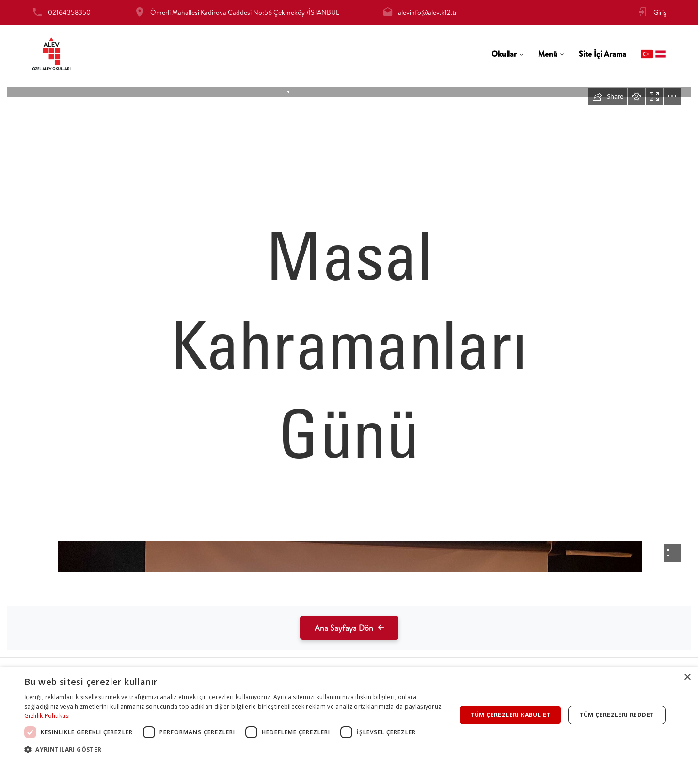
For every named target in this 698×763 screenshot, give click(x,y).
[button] (234, 750)
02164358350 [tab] (69, 12)
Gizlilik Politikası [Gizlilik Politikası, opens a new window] (47, 716)
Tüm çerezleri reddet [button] (616, 715)
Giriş (659, 12)
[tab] (508, 54)
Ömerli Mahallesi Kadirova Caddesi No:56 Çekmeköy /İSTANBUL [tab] (244, 12)
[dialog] (349, 715)
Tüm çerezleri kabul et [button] (511, 715)
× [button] (687, 677)
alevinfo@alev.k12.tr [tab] (427, 12)
